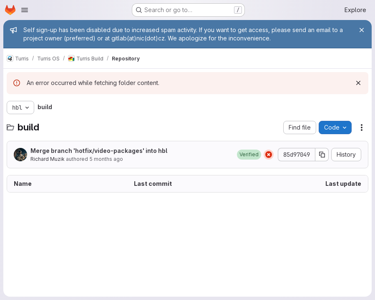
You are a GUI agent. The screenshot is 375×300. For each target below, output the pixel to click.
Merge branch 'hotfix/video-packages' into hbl (98, 150)
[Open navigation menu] (24, 10)
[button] (249, 155)
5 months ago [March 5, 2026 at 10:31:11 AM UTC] (106, 159)
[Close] (362, 30)
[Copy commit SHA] (322, 154)
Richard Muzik (47, 159)
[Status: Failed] (269, 155)
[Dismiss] (358, 83)
